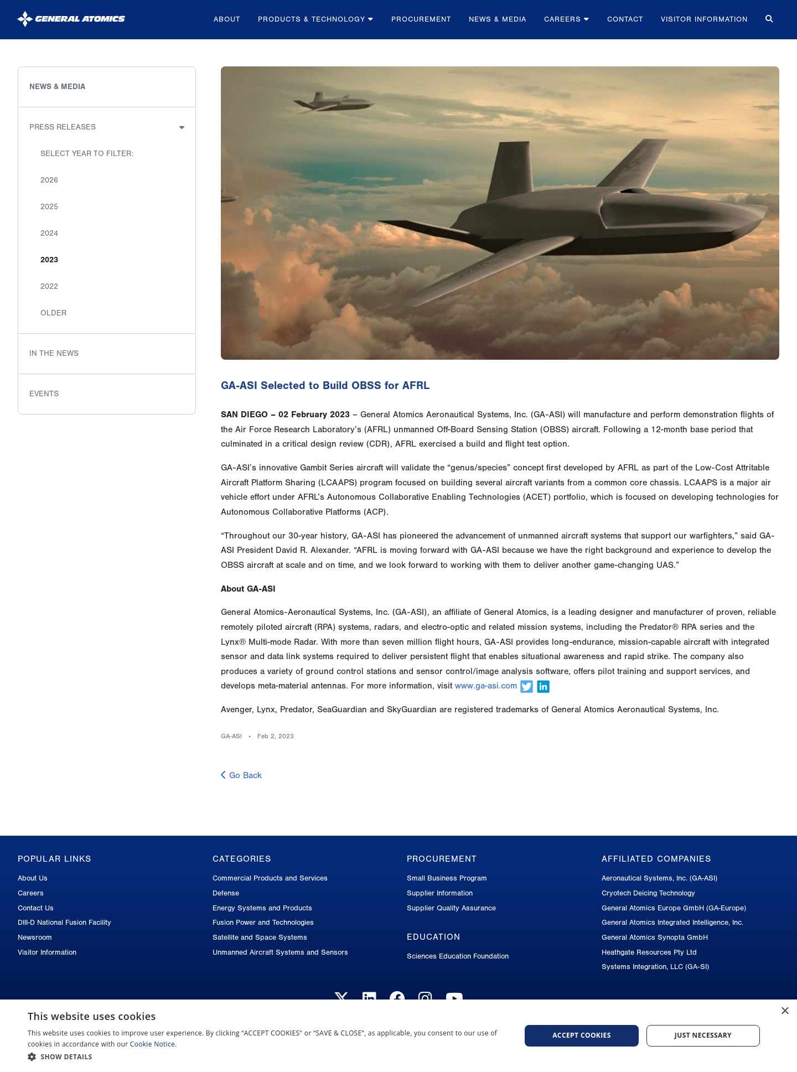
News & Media (497, 19)
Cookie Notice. (153, 1044)
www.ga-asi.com (486, 686)
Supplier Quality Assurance (451, 908)
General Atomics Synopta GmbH (655, 937)
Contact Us (36, 908)
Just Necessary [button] (703, 1035)
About (227, 19)
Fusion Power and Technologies (263, 922)
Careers (566, 19)
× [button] (784, 1011)
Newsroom (35, 937)
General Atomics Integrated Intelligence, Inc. (672, 922)
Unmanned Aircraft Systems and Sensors (280, 952)
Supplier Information (440, 893)
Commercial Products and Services (270, 878)
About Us (33, 878)
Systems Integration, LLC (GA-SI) (655, 966)
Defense (226, 893)
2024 (49, 233)
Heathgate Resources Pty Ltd (649, 952)
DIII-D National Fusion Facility (64, 922)
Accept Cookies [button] (581, 1035)
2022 (49, 286)
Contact (625, 19)
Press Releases (62, 127)
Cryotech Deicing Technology (648, 893)
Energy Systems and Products (262, 908)
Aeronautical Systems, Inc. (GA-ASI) (659, 878)
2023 (49, 260)
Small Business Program (447, 878)
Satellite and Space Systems (260, 937)
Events (44, 393)
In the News (54, 353)
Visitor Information (704, 19)
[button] (267, 1057)
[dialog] (398, 1036)
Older (53, 313)
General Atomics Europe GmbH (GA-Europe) (674, 908)
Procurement (421, 19)
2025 (49, 206)
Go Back (241, 775)
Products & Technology (316, 19)
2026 (49, 180)
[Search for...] (768, 19)
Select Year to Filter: (86, 153)
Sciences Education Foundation (458, 956)
